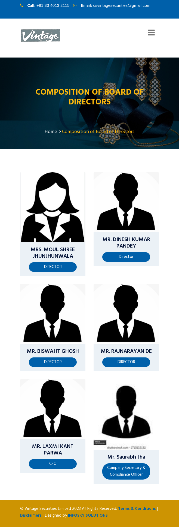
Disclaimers (31, 515)
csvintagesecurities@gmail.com (121, 5)
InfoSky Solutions (88, 515)
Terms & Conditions (137, 508)
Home (53, 132)
